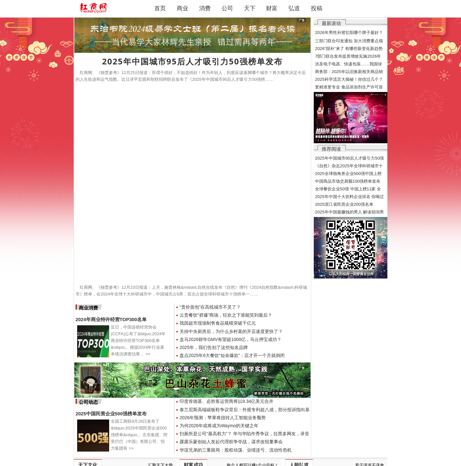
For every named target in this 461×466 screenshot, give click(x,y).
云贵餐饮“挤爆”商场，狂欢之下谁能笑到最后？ (226, 315)
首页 (160, 8)
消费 (205, 8)
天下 (249, 8)
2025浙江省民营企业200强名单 (344, 204)
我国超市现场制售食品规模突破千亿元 (218, 323)
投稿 (316, 8)
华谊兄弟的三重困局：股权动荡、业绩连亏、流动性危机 (236, 450)
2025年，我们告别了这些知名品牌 (214, 347)
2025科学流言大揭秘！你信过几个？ (349, 79)
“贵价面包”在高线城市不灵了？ (210, 307)
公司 (227, 8)
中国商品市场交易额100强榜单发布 (347, 181)
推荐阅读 (331, 149)
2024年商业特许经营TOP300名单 (111, 319)
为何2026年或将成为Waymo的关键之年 (219, 425)
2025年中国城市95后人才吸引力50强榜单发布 (192, 61)
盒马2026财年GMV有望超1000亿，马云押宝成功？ (230, 339)
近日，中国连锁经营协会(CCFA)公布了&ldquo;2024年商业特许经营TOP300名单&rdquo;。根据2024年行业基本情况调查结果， (138, 340)
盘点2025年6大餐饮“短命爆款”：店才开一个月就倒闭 (232, 355)
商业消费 (88, 308)
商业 (182, 8)
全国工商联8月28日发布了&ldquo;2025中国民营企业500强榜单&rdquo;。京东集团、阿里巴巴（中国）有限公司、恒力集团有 (139, 435)
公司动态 (88, 402)
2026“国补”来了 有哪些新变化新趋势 (349, 48)
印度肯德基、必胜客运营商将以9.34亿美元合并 (226, 401)
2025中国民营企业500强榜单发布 (111, 413)
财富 (272, 8)
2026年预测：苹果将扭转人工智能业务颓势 (223, 417)
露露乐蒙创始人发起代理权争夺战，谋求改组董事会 (231, 441)
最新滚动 (331, 23)
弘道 (294, 8)
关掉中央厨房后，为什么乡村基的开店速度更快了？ (231, 331)
